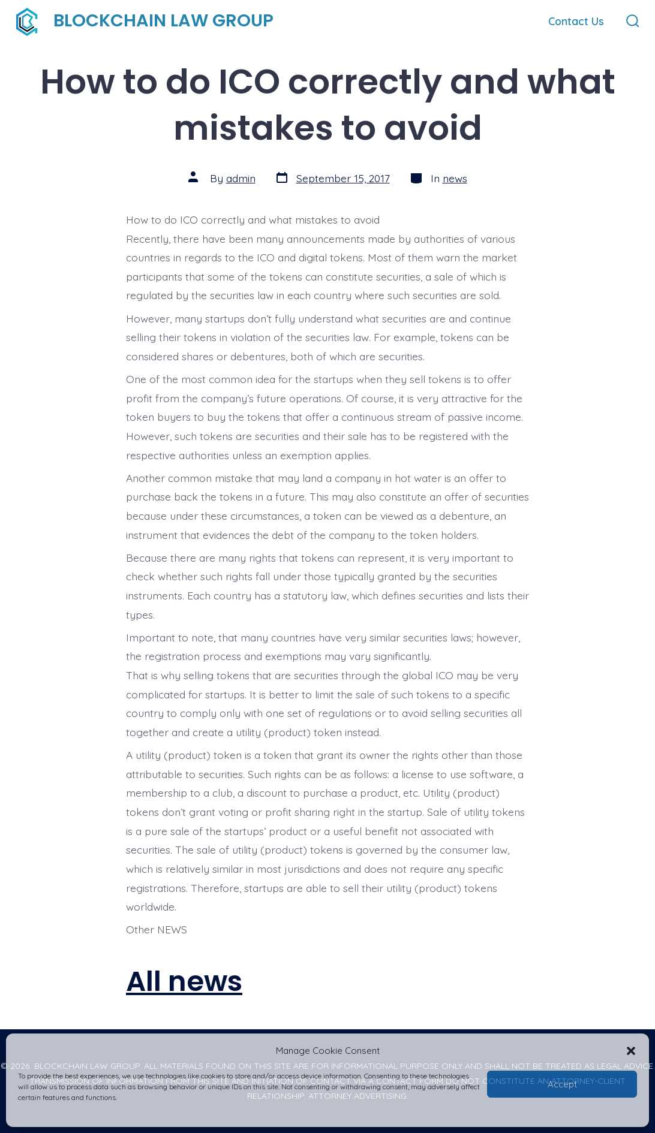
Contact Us (576, 21)
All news (184, 981)
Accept (562, 1084)
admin (241, 178)
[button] (631, 1051)
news (455, 178)
